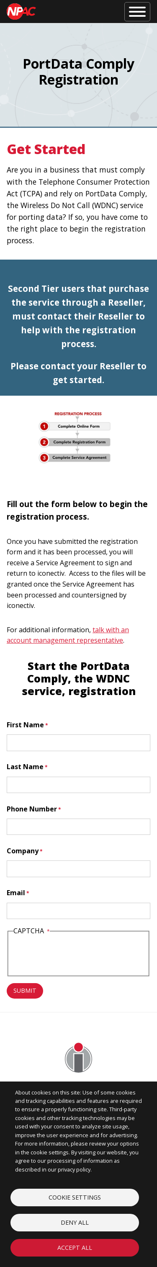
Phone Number (32, 809)
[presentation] (77, 955)
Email (16, 892)
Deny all (75, 1222)
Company (23, 850)
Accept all (74, 1248)
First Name (25, 724)
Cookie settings (75, 1197)
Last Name (25, 766)
